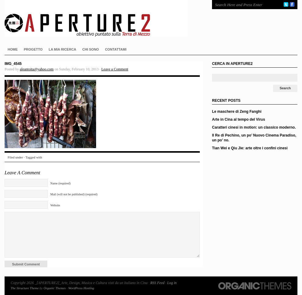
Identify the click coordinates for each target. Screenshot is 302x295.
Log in (172, 283)
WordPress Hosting (81, 288)
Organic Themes (55, 288)
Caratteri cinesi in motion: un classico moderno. (254, 127)
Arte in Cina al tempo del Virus (238, 119)
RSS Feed (157, 283)
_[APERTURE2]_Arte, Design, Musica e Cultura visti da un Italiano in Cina (102, 18)
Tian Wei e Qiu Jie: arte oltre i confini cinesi (250, 148)
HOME (13, 49)
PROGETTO (33, 49)
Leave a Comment (114, 69)
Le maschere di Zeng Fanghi (236, 111)
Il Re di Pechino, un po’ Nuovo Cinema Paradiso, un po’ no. (254, 137)
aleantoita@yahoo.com (37, 69)
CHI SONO (90, 49)
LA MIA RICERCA (62, 49)
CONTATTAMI (115, 49)
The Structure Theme (25, 288)
